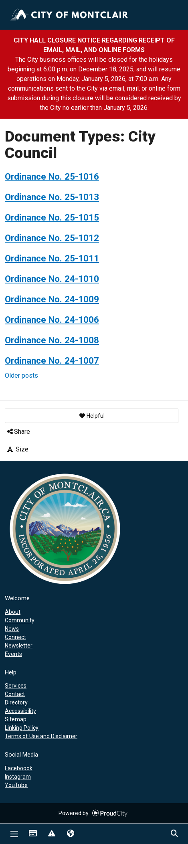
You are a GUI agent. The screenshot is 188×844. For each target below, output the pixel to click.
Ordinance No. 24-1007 (52, 360)
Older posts (21, 375)
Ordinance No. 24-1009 (52, 299)
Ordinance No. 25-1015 (52, 217)
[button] (91, 416)
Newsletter (18, 645)
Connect (15, 637)
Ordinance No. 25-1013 (52, 197)
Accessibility (20, 711)
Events (13, 654)
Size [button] (17, 449)
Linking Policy (21, 728)
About (12, 612)
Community (19, 620)
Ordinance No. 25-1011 (52, 258)
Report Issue (51, 834)
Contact (15, 694)
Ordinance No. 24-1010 (52, 278)
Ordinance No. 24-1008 (52, 340)
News (12, 628)
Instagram (18, 776)
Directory (16, 702)
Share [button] (18, 431)
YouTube (16, 785)
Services (15, 685)
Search (174, 834)
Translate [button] (70, 834)
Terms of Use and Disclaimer (41, 736)
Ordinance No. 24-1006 (52, 319)
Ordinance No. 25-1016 (52, 176)
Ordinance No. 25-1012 (52, 238)
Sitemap (15, 719)
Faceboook (18, 768)
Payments (32, 834)
